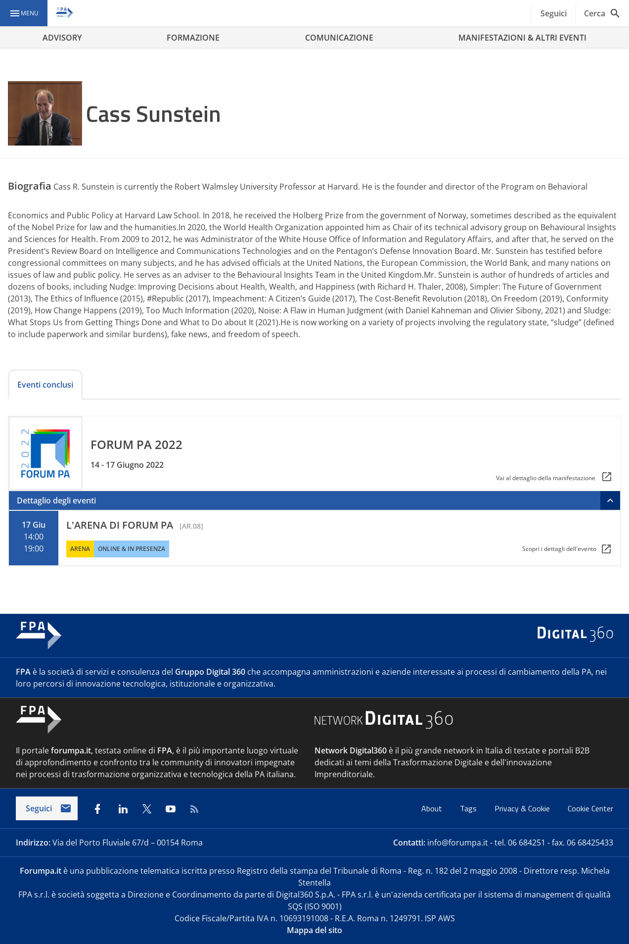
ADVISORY (62, 37)
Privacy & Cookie (523, 808)
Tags (469, 808)
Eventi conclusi (45, 384)
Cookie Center (590, 808)
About (432, 808)
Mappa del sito (314, 930)
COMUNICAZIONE (339, 37)
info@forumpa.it (457, 842)
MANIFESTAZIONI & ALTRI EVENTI (522, 37)
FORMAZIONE (193, 37)
